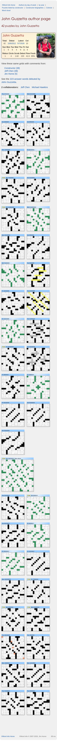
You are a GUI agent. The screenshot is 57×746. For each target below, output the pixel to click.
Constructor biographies (34, 8)
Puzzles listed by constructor (12, 8)
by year (41, 5)
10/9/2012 (12, 43)
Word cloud (6, 10)
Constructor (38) (12, 68)
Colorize (49, 8)
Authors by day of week (27, 5)
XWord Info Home (8, 5)
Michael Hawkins (40, 87)
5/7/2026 (20, 43)
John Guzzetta (13, 35)
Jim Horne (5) (10, 74)
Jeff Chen (25, 87)
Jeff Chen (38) (11, 71)
